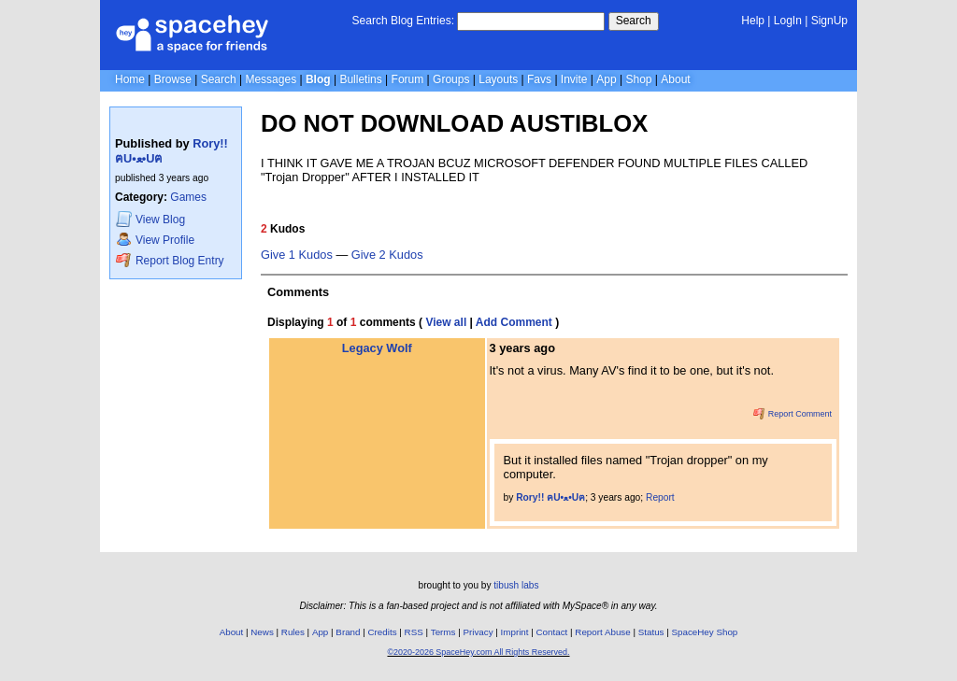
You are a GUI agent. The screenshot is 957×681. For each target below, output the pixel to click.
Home (130, 79)
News (262, 632)
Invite (574, 79)
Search (633, 20)
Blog (318, 79)
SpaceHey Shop (705, 632)
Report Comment (792, 414)
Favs (539, 79)
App (606, 79)
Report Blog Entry (169, 260)
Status (651, 632)
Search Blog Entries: (403, 20)
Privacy (478, 632)
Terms (443, 632)
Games (188, 197)
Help (752, 20)
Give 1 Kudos (297, 255)
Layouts (498, 79)
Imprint (515, 632)
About (675, 79)
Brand (348, 632)
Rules (293, 632)
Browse (173, 79)
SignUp (829, 20)
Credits (382, 632)
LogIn (788, 20)
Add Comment (514, 322)
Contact (552, 632)
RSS (414, 632)
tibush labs (515, 585)
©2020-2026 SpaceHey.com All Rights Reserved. (478, 652)
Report (660, 497)
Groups (451, 79)
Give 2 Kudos (387, 255)
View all (445, 322)
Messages (270, 79)
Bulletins (360, 79)
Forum (408, 79)
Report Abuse (602, 632)
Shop (638, 79)
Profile (155, 240)
